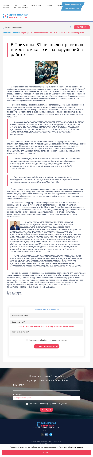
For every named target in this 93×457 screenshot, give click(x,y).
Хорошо (46, 453)
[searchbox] (23, 398)
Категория (17, 394)
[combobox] (46, 398)
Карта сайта (46, 430)
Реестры (49, 5)
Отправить (46, 410)
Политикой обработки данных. (71, 447)
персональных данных (58, 340)
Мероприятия (36, 5)
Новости (6, 5)
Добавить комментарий (46, 346)
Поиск (81, 27)
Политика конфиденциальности (46, 428)
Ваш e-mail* (18, 385)
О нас (16, 5)
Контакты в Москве (21, 7)
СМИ (24, 5)
